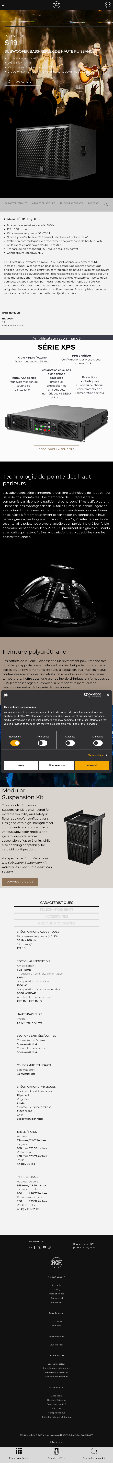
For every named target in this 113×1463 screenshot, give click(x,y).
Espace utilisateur (56, 1364)
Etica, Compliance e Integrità (56, 1417)
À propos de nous (56, 1413)
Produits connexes (56, 923)
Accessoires (95, 203)
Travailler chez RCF (56, 1404)
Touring (56, 1289)
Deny (21, 765)
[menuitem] (56, 1442)
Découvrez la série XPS (57, 449)
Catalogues (56, 1321)
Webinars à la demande (56, 1376)
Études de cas (56, 1344)
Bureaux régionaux (56, 1400)
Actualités (56, 1408)
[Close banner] (108, 695)
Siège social (56, 1396)
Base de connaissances (56, 1372)
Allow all (92, 765)
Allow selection (56, 765)
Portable (56, 1285)
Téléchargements (71, 203)
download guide (20, 881)
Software (56, 1325)
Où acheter (25, 81)
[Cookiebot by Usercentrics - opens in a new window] (86, 695)
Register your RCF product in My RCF (84, 1246)
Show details (95, 755)
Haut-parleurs (56, 1302)
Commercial (56, 1298)
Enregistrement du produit (56, 1368)
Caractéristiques (15, 203)
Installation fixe (56, 1293)
